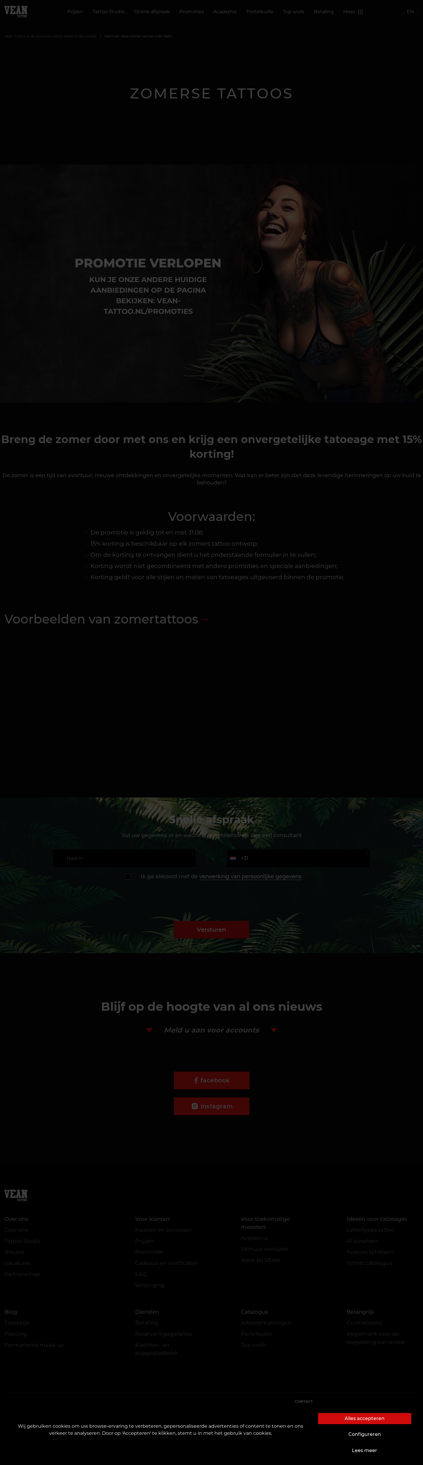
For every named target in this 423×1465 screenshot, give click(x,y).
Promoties (191, 11)
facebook (215, 1080)
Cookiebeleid (364, 1322)
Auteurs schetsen (370, 1251)
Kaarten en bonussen (163, 1229)
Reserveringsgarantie (163, 1333)
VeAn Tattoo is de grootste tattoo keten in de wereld (50, 36)
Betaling (324, 11)
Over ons (16, 1229)
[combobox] (234, 858)
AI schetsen (362, 1241)
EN (410, 11)
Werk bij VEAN (260, 1260)
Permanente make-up (34, 1345)
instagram (217, 1106)
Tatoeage (17, 1322)
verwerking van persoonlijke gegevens (250, 876)
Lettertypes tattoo (371, 1229)
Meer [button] (352, 11)
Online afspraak (152, 11)
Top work (293, 11)
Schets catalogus (369, 1263)
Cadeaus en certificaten (166, 1263)
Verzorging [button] (150, 1285)
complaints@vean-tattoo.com (364, 1428)
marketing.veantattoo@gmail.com (354, 1418)
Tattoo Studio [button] (109, 11)
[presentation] (211, 894)
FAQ (141, 1274)
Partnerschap (22, 1274)
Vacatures (17, 1263)
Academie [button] (225, 11)
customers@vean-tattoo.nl (348, 1408)
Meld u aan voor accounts (211, 1030)
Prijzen (75, 11)
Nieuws (14, 1251)
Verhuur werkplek (264, 1249)
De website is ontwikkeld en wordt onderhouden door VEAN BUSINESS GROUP (212, 1455)
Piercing (15, 1333)
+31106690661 (395, 1438)
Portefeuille (259, 11)
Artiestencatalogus (266, 1322)
